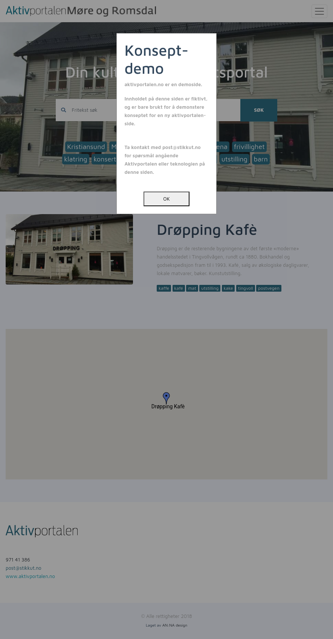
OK (166, 199)
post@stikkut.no (181, 147)
